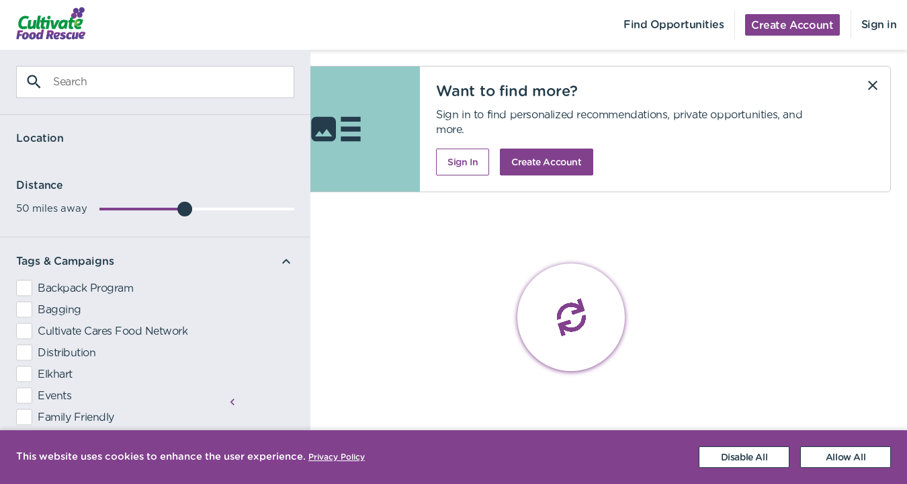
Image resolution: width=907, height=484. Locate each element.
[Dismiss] (873, 85)
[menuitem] (44, 25)
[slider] (148, 209)
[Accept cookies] (845, 457)
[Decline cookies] (744, 457)
